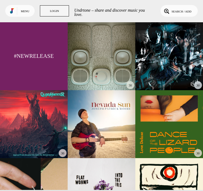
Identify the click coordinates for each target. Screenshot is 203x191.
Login (54, 10)
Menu (25, 11)
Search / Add (177, 11)
